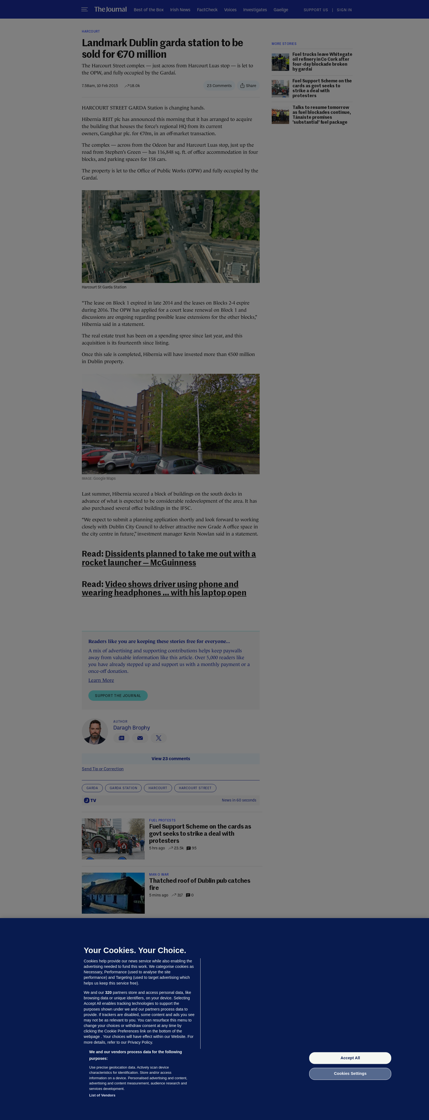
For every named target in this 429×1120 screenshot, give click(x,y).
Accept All (350, 1058)
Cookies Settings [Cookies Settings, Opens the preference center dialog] (350, 1074)
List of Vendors (102, 1095)
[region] (214, 1019)
